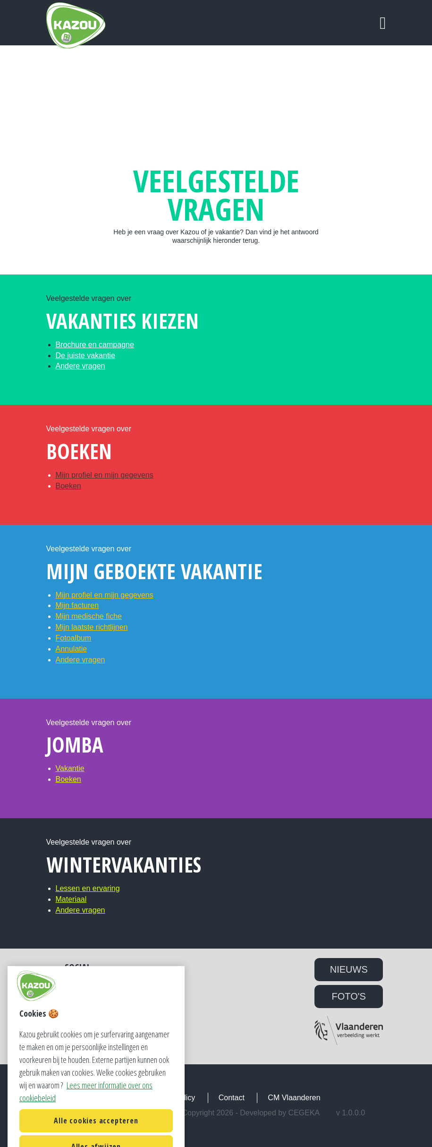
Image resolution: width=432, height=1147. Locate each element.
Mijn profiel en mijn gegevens (104, 475)
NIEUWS (349, 969)
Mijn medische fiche (89, 616)
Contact (232, 1098)
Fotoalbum (74, 638)
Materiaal (71, 899)
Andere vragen (80, 366)
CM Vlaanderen (294, 1098)
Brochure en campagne (95, 345)
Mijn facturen (77, 605)
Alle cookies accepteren (96, 1129)
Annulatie (71, 649)
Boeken (68, 486)
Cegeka (304, 1113)
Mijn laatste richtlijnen (92, 627)
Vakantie (70, 768)
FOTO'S (349, 996)
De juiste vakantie (85, 355)
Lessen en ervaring (88, 888)
